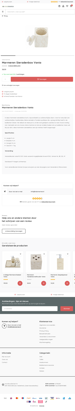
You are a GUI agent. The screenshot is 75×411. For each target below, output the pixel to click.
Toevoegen (41, 79)
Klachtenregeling (44, 342)
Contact (4, 362)
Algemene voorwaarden (47, 325)
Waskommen (43, 362)
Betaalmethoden (44, 334)
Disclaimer (42, 328)
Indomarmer (6, 60)
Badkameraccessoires (46, 365)
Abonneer (67, 309)
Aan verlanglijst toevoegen (10, 85)
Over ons (5, 359)
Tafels (41, 359)
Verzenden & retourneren (47, 336)
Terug (5, 16)
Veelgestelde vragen (46, 339)
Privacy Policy (44, 331)
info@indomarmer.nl (37, 191)
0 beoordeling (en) (14, 66)
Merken (41, 371)
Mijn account (6, 356)
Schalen (42, 368)
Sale (40, 356)
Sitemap (41, 406)
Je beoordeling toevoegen (13, 231)
